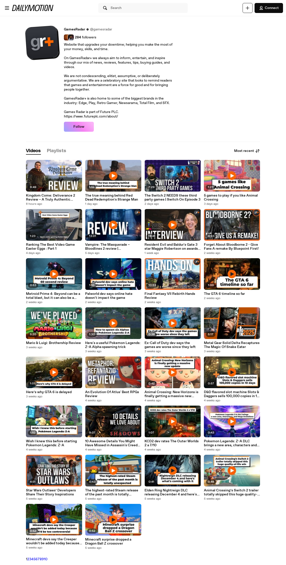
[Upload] (248, 8)
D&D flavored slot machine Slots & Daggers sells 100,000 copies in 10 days (231, 394)
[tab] (33, 151)
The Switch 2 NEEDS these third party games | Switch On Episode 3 (172, 198)
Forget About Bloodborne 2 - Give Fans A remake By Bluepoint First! (231, 247)
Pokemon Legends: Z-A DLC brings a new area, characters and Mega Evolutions (230, 443)
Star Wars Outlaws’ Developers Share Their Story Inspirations (51, 492)
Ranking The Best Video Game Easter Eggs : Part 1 (50, 247)
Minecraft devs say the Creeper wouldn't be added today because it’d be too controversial (52, 541)
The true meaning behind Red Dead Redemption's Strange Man (111, 198)
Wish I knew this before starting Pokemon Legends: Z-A (51, 443)
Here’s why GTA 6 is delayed (49, 392)
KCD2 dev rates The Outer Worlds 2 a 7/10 (171, 443)
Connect (269, 7)
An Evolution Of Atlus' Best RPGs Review (112, 394)
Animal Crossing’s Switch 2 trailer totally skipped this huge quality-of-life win (231, 492)
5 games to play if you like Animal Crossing (231, 198)
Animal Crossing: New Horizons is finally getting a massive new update (171, 394)
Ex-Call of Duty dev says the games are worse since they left (170, 345)
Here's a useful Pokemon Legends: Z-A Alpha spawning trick (113, 345)
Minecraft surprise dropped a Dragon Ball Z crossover (108, 542)
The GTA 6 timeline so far (224, 294)
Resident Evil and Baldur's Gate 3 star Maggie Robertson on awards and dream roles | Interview (171, 247)
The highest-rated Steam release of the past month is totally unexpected (111, 492)
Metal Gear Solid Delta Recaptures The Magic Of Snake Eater (232, 345)
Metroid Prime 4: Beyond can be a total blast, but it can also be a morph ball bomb (53, 296)
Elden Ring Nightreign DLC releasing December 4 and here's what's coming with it (170, 492)
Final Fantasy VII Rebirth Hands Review (169, 296)
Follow (78, 126)
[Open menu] (7, 8)
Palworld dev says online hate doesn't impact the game (109, 296)
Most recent (247, 150)
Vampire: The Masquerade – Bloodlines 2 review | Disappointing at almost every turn (113, 247)
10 (45, 559)
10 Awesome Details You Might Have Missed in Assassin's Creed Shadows (111, 443)
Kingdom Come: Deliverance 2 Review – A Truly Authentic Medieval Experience (50, 198)
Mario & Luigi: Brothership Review (53, 343)
